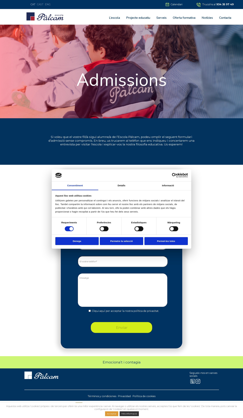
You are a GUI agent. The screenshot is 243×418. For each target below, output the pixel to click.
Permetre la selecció (121, 241)
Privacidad (124, 396)
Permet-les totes (166, 241)
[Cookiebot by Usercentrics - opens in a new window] (174, 175)
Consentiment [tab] (75, 185)
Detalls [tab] (121, 185)
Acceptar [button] (111, 413)
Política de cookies (144, 396)
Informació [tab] (168, 185)
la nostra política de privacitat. (140, 311)
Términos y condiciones (102, 396)
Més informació (129, 413)
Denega (77, 241)
